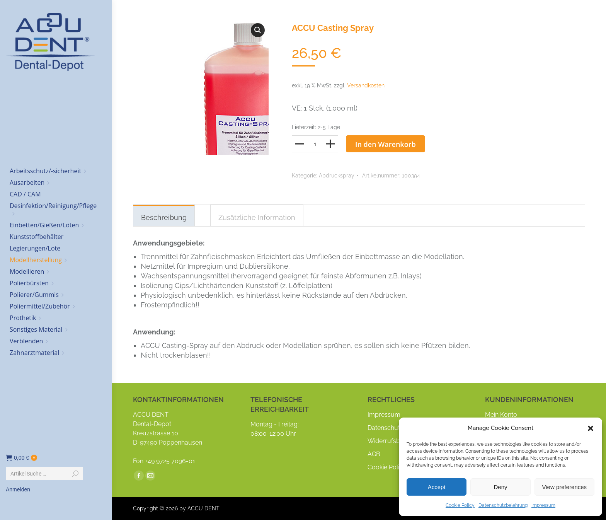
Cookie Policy (460, 505)
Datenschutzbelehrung (503, 505)
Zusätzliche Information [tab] (256, 217)
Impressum (543, 505)
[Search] (44, 473)
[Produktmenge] (315, 143)
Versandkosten (366, 85)
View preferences (564, 487)
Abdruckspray (336, 175)
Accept (437, 487)
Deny (500, 487)
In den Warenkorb (385, 144)
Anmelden (18, 489)
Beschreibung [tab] (164, 217)
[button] (590, 428)
